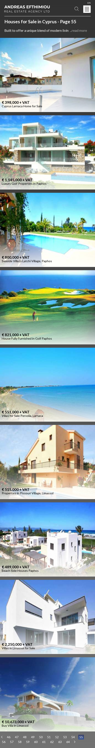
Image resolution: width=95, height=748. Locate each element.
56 (3, 742)
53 (65, 737)
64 (68, 742)
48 (25, 737)
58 (20, 742)
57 (11, 742)
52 (57, 737)
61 (44, 742)
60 (36, 742)
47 (16, 737)
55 (81, 737)
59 (28, 742)
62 (52, 742)
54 (73, 737)
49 (33, 737)
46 (8, 737)
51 (49, 737)
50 (41, 737)
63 (60, 742)
